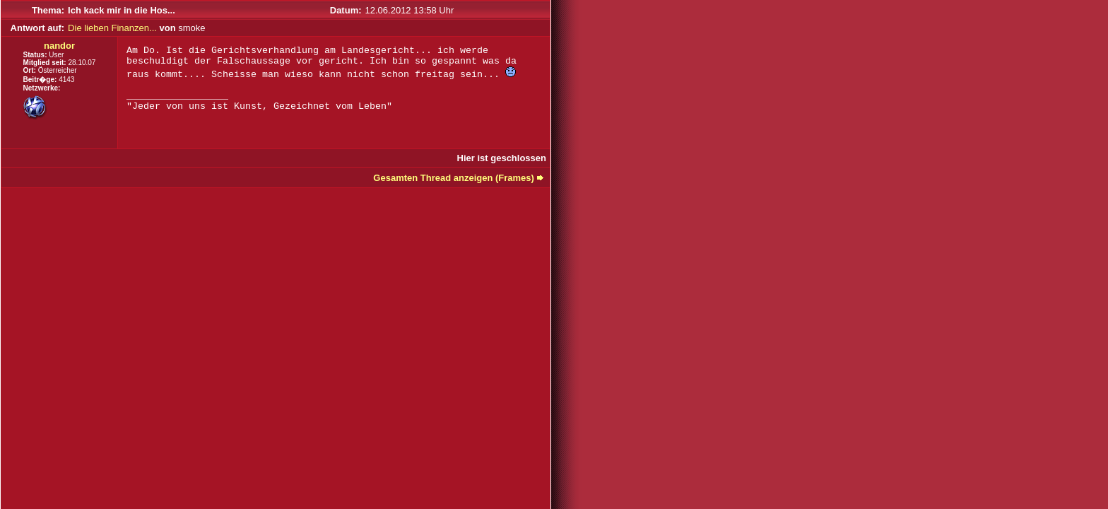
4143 (66, 79)
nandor (59, 45)
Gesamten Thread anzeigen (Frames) (453, 177)
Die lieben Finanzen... (112, 28)
